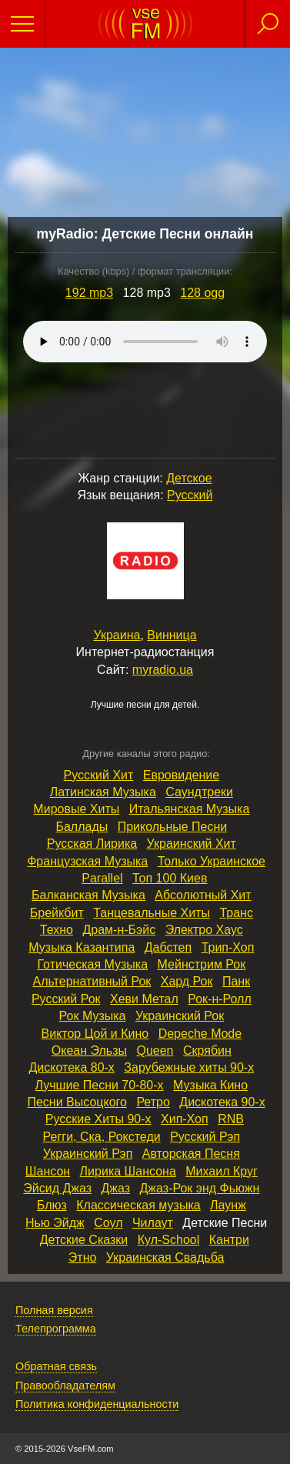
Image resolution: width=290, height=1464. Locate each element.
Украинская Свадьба (165, 1257)
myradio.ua (162, 669)
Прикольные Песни (173, 826)
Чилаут (152, 1222)
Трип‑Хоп (228, 947)
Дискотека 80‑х (71, 1067)
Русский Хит (99, 775)
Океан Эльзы (89, 1050)
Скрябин (207, 1050)
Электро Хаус (204, 929)
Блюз (52, 1205)
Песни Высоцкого (77, 1102)
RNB (231, 1119)
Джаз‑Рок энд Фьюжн (200, 1188)
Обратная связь (56, 1366)
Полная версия (54, 1310)
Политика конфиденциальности (96, 1404)
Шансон (47, 1171)
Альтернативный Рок (92, 981)
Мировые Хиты (76, 808)
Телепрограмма (55, 1328)
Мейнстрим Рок (202, 964)
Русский (189, 495)
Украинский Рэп (87, 1153)
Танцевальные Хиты (151, 912)
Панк (236, 981)
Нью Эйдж (55, 1222)
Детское (189, 478)
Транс (236, 912)
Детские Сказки (84, 1239)
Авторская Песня (191, 1153)
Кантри (229, 1239)
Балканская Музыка (88, 895)
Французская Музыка (87, 861)
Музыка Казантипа (81, 947)
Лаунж (228, 1205)
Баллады (81, 826)
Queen (154, 1050)
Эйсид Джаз (57, 1188)
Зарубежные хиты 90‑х (189, 1067)
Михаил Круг (221, 1171)
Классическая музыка (138, 1205)
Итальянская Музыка (189, 808)
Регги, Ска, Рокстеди (102, 1136)
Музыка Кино (210, 1085)
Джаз (115, 1188)
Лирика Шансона (128, 1171)
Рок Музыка (92, 1015)
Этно (82, 1257)
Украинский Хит (191, 843)
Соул (108, 1222)
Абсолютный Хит (203, 895)
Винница (171, 635)
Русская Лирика (92, 843)
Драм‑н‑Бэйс (118, 929)
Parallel (102, 878)
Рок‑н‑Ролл (220, 998)
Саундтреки (199, 792)
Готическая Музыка (92, 964)
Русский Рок (66, 998)
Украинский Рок (179, 1015)
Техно (56, 929)
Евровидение (181, 775)
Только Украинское (211, 861)
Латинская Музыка (103, 792)
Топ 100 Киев (169, 878)
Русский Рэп (205, 1136)
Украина (116, 635)
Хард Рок (187, 981)
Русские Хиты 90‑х (98, 1119)
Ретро (152, 1102)
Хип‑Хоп (184, 1119)
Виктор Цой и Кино (95, 1033)
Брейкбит (57, 912)
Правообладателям (65, 1385)
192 (89, 292)
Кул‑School (169, 1239)
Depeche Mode (200, 1033)
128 (202, 292)
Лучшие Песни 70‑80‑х (99, 1085)
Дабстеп (168, 947)
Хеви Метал (144, 998)
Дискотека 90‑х (222, 1102)
